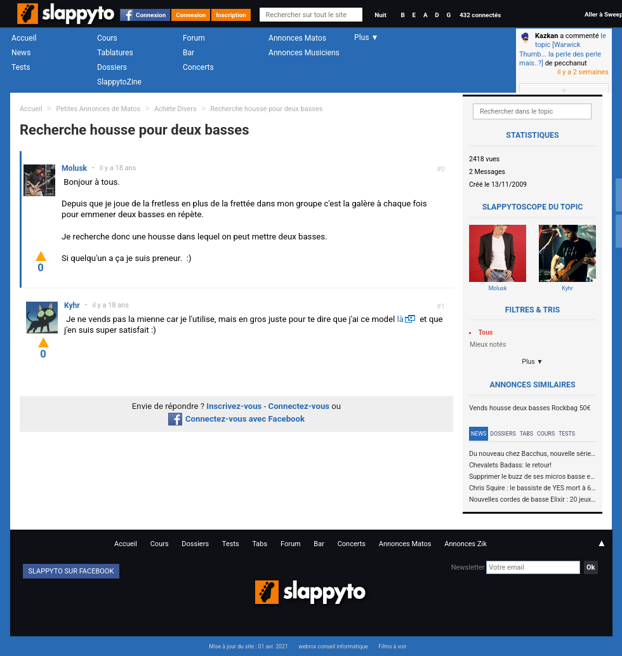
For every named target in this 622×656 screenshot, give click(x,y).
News (20, 52)
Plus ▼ (532, 362)
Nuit (380, 14)
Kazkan (546, 36)
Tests (20, 67)
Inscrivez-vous (233, 406)
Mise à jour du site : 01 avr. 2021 (248, 646)
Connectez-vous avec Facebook (236, 419)
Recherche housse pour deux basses (266, 109)
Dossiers (112, 67)
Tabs (526, 434)
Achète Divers (175, 109)
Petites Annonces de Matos (98, 109)
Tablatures (115, 52)
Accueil (24, 38)
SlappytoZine (119, 81)
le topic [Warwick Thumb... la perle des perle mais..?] (562, 49)
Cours (107, 38)
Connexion (151, 14)
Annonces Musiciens (304, 52)
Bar (188, 52)
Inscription (231, 14)
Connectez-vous (299, 406)
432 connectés (480, 14)
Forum (194, 38)
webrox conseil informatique (333, 646)
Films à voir (392, 646)
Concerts (198, 67)
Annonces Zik (465, 544)
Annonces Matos (297, 38)
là (400, 319)
